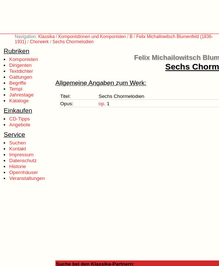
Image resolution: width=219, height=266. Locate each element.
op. (102, 103)
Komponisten (23, 59)
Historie (17, 166)
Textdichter (21, 71)
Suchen (17, 143)
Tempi (16, 89)
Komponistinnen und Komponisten (92, 36)
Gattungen (20, 77)
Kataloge (19, 100)
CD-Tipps (19, 119)
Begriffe (17, 83)
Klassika (46, 36)
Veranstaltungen (27, 178)
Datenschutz (23, 160)
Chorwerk (39, 41)
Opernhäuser (23, 172)
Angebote (19, 124)
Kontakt (17, 148)
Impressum (21, 154)
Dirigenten (20, 65)
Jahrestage (21, 95)
